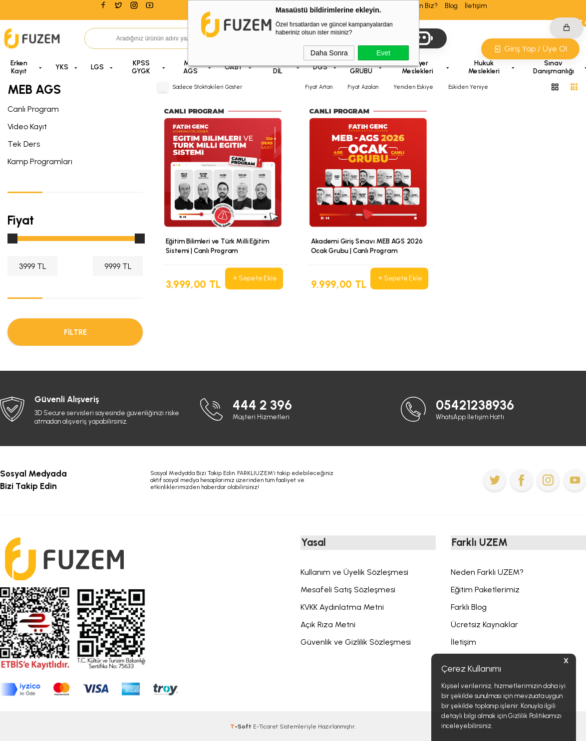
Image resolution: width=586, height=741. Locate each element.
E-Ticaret (265, 726)
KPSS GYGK (141, 67)
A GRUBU (361, 67)
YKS (61, 67)
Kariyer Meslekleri (417, 67)
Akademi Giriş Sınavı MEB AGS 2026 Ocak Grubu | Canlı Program (367, 245)
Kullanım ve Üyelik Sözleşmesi (354, 572)
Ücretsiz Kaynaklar (484, 625)
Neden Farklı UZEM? (487, 572)
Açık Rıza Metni (327, 625)
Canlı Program (33, 109)
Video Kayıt (27, 126)
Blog (451, 5)
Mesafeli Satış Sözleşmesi (347, 590)
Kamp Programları (39, 161)
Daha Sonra (329, 53)
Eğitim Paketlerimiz (485, 590)
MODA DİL (278, 67)
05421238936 (475, 405)
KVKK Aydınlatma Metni (342, 607)
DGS (320, 67)
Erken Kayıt (18, 67)
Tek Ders (23, 144)
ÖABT (234, 67)
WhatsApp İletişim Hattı (470, 416)
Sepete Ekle (254, 278)
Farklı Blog (469, 607)
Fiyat (20, 220)
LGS (97, 67)
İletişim (476, 5)
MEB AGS (190, 67)
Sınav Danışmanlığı (553, 67)
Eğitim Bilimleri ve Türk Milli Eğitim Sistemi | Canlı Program (218, 245)
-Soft (241, 726)
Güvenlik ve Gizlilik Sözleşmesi (355, 642)
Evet (383, 53)
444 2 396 (262, 405)
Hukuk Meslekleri (484, 67)
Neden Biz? (420, 5)
